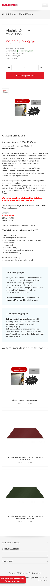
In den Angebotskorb (25, 75)
